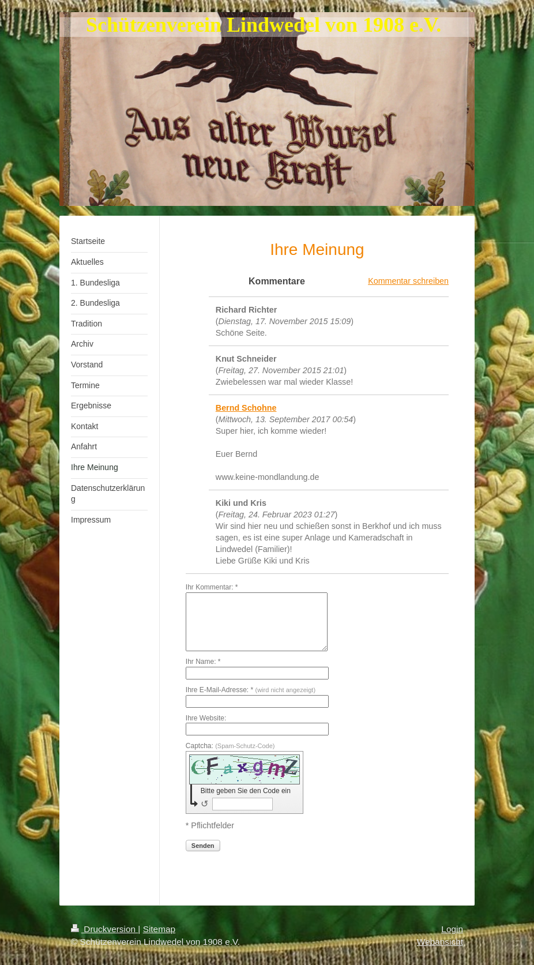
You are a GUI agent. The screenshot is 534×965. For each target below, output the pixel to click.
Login (452, 929)
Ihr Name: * (203, 662)
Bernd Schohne (246, 407)
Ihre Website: (206, 718)
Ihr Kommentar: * (212, 587)
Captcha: (230, 746)
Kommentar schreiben (408, 281)
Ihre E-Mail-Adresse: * (250, 690)
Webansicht (440, 942)
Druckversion (104, 929)
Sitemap (159, 929)
